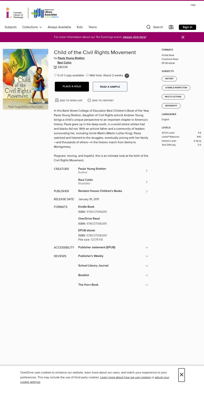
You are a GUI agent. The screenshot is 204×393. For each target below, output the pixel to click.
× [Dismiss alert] (183, 37)
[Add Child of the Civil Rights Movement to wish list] (69, 100)
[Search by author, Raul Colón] (113, 182)
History (169, 78)
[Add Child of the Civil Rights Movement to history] (101, 100)
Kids (80, 27)
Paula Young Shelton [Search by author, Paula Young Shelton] (71, 58)
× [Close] (181, 375)
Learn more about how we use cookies (125, 377)
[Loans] (171, 28)
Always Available (59, 27)
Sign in (187, 27)
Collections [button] (32, 27)
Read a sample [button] (110, 87)
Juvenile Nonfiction (176, 87)
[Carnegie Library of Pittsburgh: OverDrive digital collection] (32, 13)
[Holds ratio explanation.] (127, 75)
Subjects (11, 27)
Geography (171, 105)
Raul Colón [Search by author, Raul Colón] (64, 62)
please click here (134, 37)
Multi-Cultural (173, 96)
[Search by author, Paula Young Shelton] (113, 171)
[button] (154, 28)
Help (193, 5)
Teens (92, 27)
